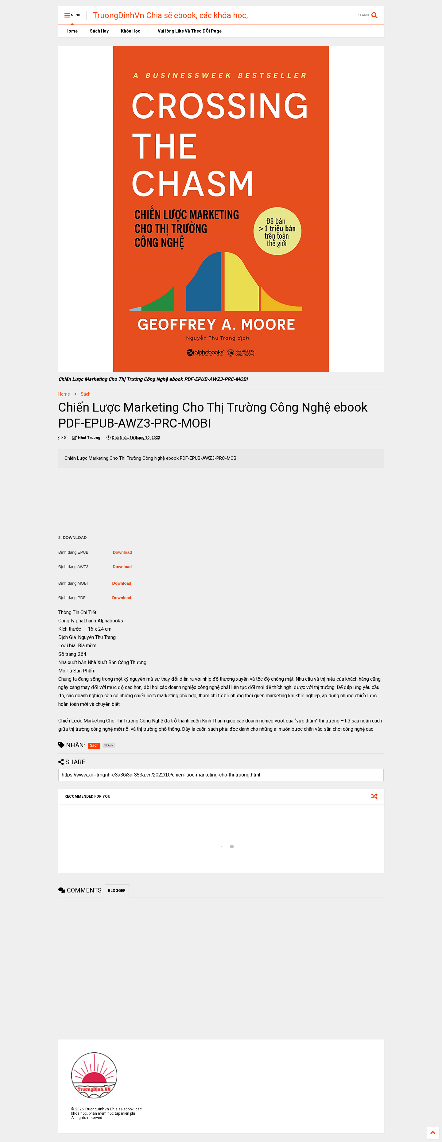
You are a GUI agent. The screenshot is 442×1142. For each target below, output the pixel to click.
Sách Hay (99, 31)
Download (122, 552)
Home (71, 31)
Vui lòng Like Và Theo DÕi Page (187, 31)
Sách (86, 394)
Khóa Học (130, 31)
